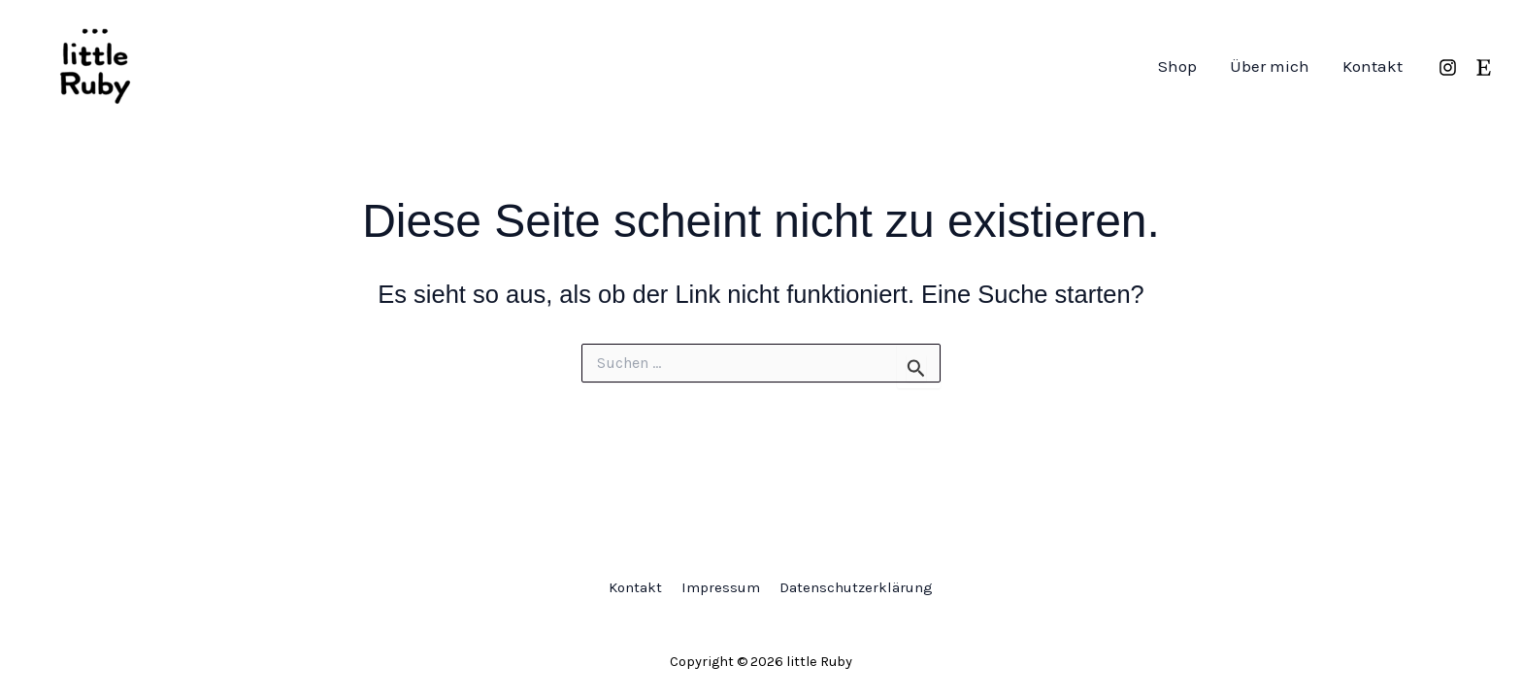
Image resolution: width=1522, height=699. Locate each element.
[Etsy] (1483, 67)
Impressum (720, 587)
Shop (1177, 66)
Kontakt (1372, 66)
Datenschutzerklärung (856, 587)
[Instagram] (1448, 67)
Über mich (1269, 66)
